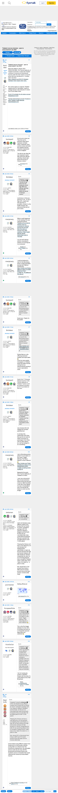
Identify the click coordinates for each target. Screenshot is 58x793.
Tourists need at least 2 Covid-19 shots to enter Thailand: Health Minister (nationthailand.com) (19, 100)
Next (37, 791)
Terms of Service (48, 48)
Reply (8, 52)
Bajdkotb (5, 701)
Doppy (21, 681)
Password (29, 24)
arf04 (21, 684)
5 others (27, 684)
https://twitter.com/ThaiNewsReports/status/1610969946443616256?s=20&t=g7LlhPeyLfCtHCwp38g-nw (24, 466)
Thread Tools (10, 56)
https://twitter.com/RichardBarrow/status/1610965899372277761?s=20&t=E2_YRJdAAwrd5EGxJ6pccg (24, 271)
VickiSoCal (9, 644)
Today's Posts (32, 33)
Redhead (16, 782)
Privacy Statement (40, 48)
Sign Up (51, 3)
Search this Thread (23, 56)
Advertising (45, 47)
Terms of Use (52, 26)
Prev (29, 791)
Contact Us (36, 47)
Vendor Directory (51, 33)
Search (41, 33)
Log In (43, 3)
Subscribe (17, 52)
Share (10, 791)
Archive (41, 47)
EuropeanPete (9, 608)
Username (29, 22)
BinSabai (5, 66)
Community (12, 33)
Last (42, 791)
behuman (9, 512)
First (25, 791)
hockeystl (9, 139)
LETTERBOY (23, 248)
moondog (21, 782)
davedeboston (23, 683)
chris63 (21, 246)
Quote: (19, 176)
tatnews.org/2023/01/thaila (18, 80)
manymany (10, 219)
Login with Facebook (22, 26)
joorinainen (22, 163)
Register (29, 30)
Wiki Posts (22, 33)
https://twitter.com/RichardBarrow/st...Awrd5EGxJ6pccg (24, 348)
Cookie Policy (51, 47)
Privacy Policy (32, 27)
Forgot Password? (52, 30)
